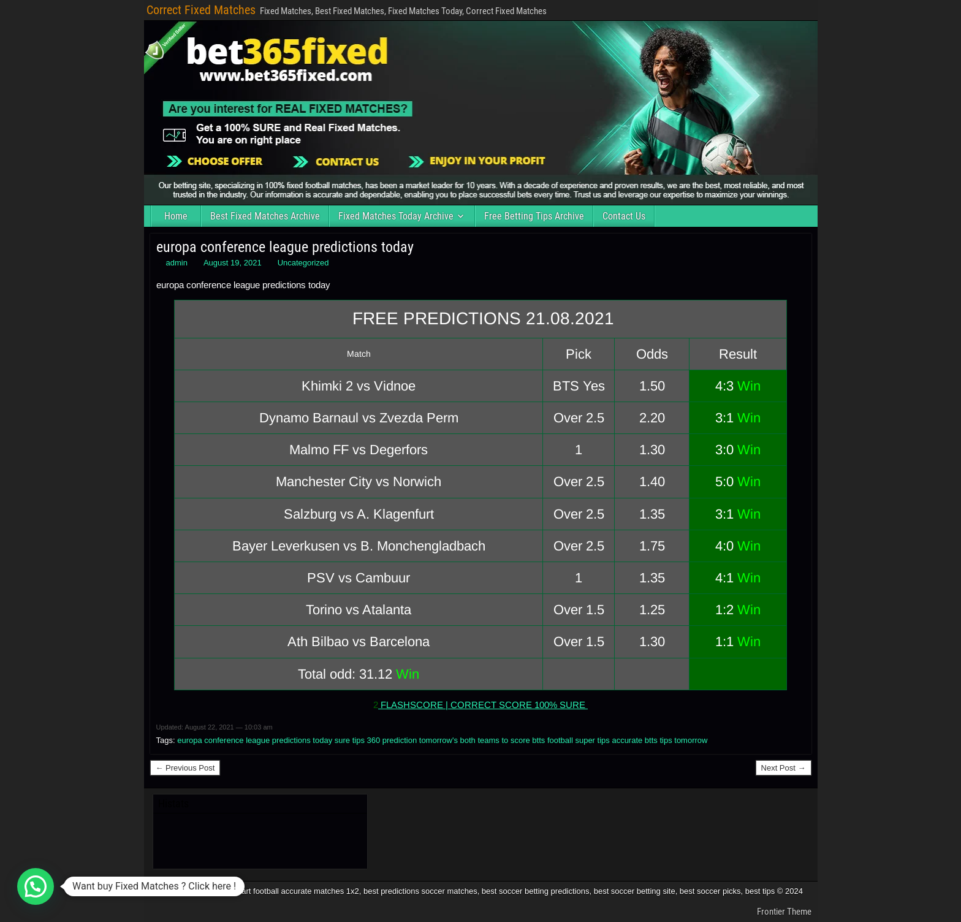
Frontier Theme (784, 911)
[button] (35, 886)
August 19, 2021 (232, 262)
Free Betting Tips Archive (534, 216)
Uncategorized (303, 262)
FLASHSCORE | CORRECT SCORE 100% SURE (483, 704)
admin (177, 262)
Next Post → (783, 767)
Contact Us (623, 216)
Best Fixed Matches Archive (265, 216)
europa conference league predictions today (285, 247)
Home (176, 216)
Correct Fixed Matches (201, 9)
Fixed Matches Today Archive (396, 216)
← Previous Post (185, 767)
